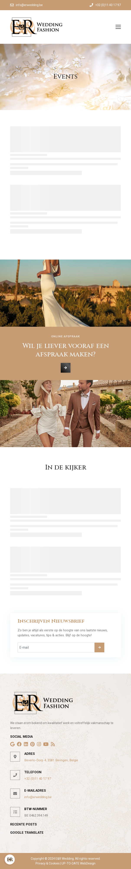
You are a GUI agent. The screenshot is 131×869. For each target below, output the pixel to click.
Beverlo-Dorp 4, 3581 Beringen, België (51, 760)
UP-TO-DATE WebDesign (78, 863)
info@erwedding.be (38, 797)
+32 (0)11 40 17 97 (37, 779)
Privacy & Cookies (48, 863)
